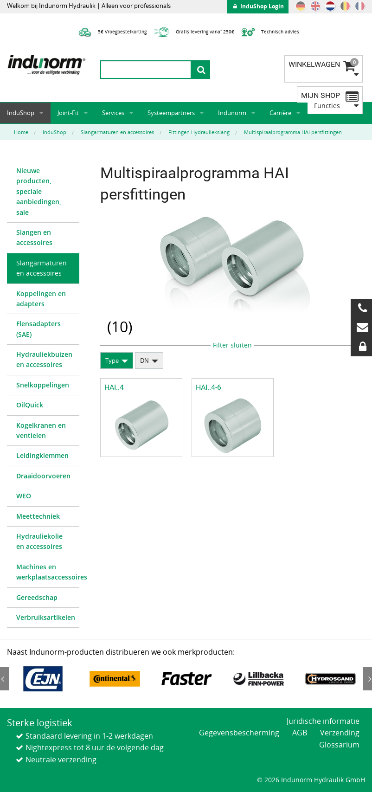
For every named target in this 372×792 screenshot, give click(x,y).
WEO (23, 495)
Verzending (339, 733)
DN (144, 360)
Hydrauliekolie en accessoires (39, 541)
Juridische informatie (323, 721)
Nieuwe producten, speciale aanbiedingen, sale (38, 191)
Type (112, 360)
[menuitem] (43, 192)
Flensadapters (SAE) (38, 328)
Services (113, 113)
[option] (43, 678)
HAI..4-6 (208, 387)
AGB (299, 733)
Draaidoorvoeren (43, 475)
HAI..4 (114, 387)
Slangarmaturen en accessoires (41, 267)
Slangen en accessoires (34, 237)
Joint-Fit (68, 113)
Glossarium (339, 745)
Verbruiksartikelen (45, 617)
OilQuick (29, 404)
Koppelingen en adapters (41, 298)
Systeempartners (171, 113)
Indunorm (232, 113)
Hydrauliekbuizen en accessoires (44, 359)
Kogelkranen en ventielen (41, 430)
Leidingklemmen (42, 455)
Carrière (280, 113)
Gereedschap (37, 597)
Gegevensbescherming (239, 733)
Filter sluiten (232, 345)
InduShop (20, 113)
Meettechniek (38, 516)
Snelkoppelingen (42, 384)
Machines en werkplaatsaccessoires (47, 571)
